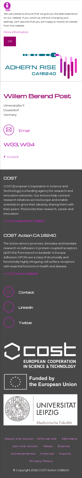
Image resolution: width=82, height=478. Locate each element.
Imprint (65, 453)
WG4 (27, 144)
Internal (47, 453)
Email (24, 130)
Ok (10, 41)
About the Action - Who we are (31, 438)
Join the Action (25, 446)
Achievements (23, 453)
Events (64, 446)
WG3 (10, 144)
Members (69, 438)
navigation (8, 9)
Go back (13, 157)
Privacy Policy (41, 461)
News (48, 446)
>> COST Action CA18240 (20, 273)
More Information (16, 32)
